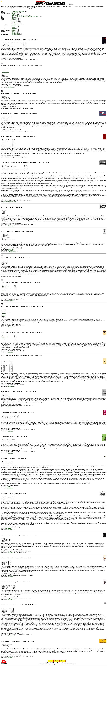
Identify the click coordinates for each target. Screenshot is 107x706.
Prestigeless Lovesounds (18, 11)
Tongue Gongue (15, 39)
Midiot (3, 334)
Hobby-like (14, 20)
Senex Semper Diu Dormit (18, 16)
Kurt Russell (15, 25)
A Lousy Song (5, 306)
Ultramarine (15, 12)
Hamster (4, 337)
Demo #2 (13, 35)
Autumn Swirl (5, 79)
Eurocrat (14, 14)
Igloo (3, 361)
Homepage (10, 95)
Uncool (3, 311)
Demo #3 (13, 36)
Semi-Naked (14, 21)
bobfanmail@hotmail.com (10, 216)
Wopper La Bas (15, 38)
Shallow (13, 34)
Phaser (13, 30)
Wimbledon (14, 31)
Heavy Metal (5, 360)
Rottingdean (15, 29)
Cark (13, 19)
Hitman (13, 15)
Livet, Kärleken (16, 27)
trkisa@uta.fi (11, 267)
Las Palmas (14, 24)
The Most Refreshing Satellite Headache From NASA (25, 17)
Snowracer (14, 22)
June (3, 78)
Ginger (13, 33)
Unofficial (14, 26)
